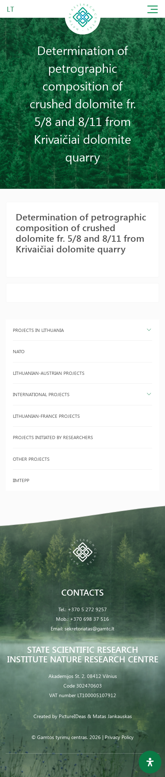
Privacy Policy (119, 737)
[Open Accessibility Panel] (150, 762)
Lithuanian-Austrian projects (48, 373)
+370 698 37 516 (89, 618)
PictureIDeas (72, 716)
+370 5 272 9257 (87, 609)
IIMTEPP (21, 480)
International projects (41, 394)
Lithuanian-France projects (46, 416)
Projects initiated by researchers (53, 437)
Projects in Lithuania (38, 330)
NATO (19, 351)
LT (10, 8)
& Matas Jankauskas (109, 716)
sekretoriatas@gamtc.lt (89, 628)
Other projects (31, 459)
